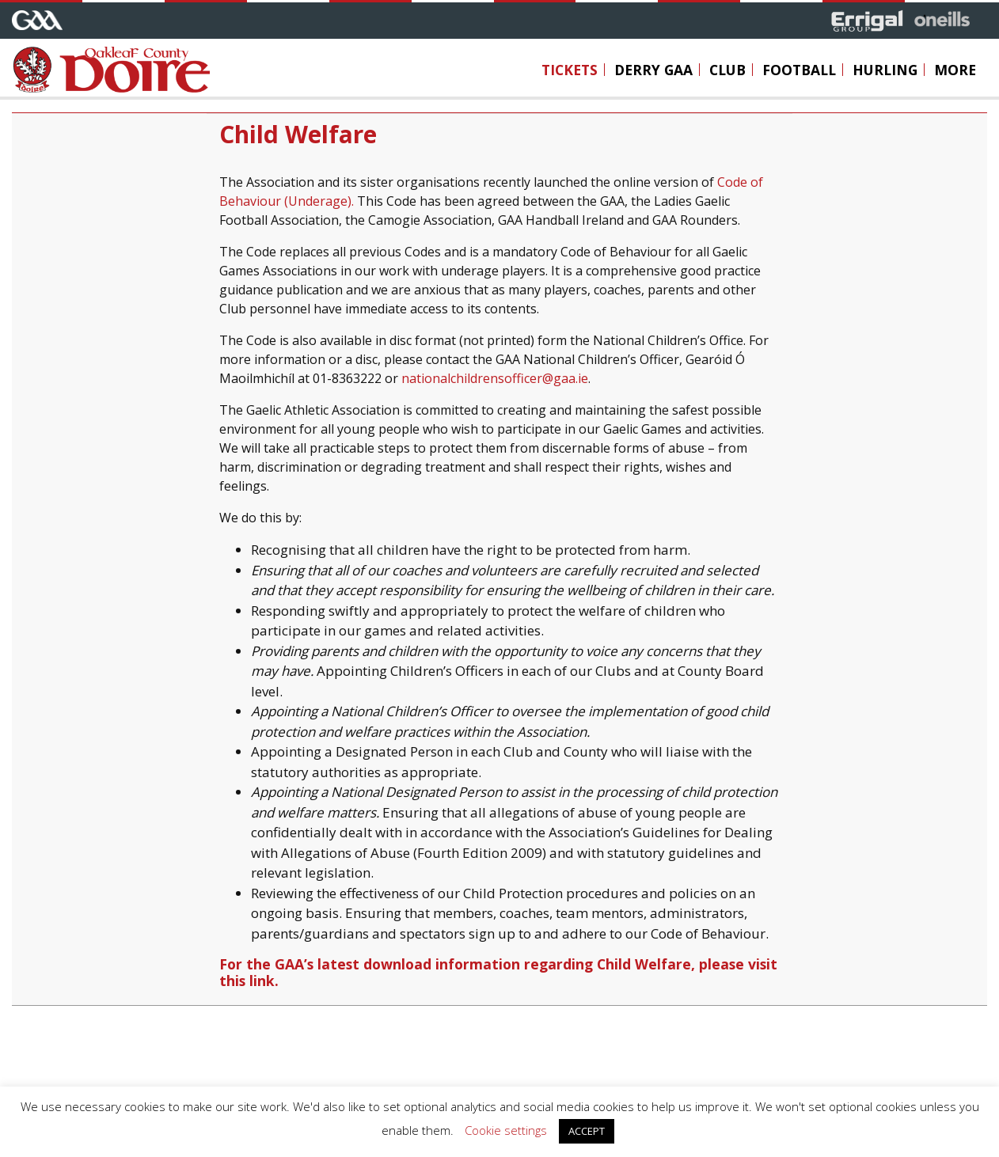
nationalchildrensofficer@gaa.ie (494, 378)
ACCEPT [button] (586, 1131)
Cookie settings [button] (506, 1130)
